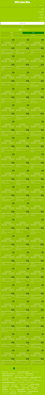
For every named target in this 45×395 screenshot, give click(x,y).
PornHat (42, 312)
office (20, 102)
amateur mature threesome (21, 377)
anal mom (4, 387)
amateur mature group (30, 375)
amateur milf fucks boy (26, 380)
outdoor (25, 330)
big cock (17, 52)
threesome (6, 135)
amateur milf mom (20, 382)
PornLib (28, 165)
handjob (32, 135)
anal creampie (23, 385)
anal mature (38, 385)
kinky (18, 330)
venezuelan (39, 200)
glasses (22, 264)
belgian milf (29, 389)
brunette (17, 183)
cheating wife (13, 393)
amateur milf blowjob (23, 378)
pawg (5, 53)
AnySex (13, 361)
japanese (19, 68)
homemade (12, 52)
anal (2, 199)
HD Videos (33, 35)
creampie (26, 52)
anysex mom (34, 387)
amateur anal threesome (8, 373)
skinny (36, 86)
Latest (33, 32)
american (17, 313)
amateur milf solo (14, 384)
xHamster (13, 51)
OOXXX (28, 361)
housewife (3, 200)
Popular (11, 32)
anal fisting (31, 386)
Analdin (28, 100)
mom (3, 53)
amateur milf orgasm (30, 382)
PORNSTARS (41, 17)
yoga (33, 282)
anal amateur (14, 386)
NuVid (43, 165)
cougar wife (29, 393)
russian (11, 53)
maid (2, 249)
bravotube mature (5, 391)
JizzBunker (12, 312)
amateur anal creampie (23, 372)
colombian (3, 281)
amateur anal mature (35, 371)
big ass (2, 52)
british (37, 346)
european (7, 248)
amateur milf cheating (33, 378)
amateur (17, 199)
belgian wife (35, 389)
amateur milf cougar (5, 380)
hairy (4, 264)
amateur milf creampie (16, 380)
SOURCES (42, 14)
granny (32, 68)
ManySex (27, 345)
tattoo (5, 298)
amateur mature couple (19, 375)
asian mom (5, 389)
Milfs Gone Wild (22, 2)
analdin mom (17, 387)
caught (20, 52)
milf (1, 53)
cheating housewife (33, 391)
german (5, 150)
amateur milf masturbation (8, 382)
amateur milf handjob (37, 380)
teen (38, 86)
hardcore (20, 101)
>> (30, 368)
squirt (4, 118)
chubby (7, 52)
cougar (4, 183)
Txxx (28, 67)
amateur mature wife (36, 377)
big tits (5, 52)
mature (38, 68)
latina (24, 101)
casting (2, 150)
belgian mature (21, 389)
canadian (21, 117)
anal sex (10, 387)
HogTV (13, 83)
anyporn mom (25, 387)
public (41, 52)
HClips (43, 83)
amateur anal (12, 371)
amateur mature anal (7, 375)
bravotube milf (13, 391)
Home (42, 9)
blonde (34, 101)
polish (11, 264)
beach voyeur (12, 389)
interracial (9, 101)
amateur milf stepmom (24, 384)
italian (35, 68)
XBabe (43, 361)
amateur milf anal (14, 378)
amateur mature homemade (7, 377)
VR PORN (42, 20)
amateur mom (5, 386)
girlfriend (20, 183)
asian (17, 68)
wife (42, 200)
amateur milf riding (5, 384)
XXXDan (42, 100)
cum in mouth (3, 68)
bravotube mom (22, 391)
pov (21, 53)
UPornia (28, 263)
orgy (23, 330)
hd (9, 52)
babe (17, 117)
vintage (26, 68)
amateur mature (29, 373)
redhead (8, 53)
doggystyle (24, 248)
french (4, 215)
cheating (23, 52)
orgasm (9, 117)
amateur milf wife (34, 384)
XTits (28, 116)
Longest (11, 35)
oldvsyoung (36, 102)
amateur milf (5, 379)
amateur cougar (20, 373)
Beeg (28, 51)
